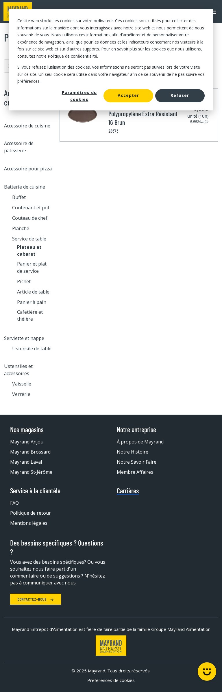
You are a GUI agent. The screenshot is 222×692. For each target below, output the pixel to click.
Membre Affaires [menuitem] (135, 472)
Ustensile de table (31, 348)
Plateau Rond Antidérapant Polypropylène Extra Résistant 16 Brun (142, 114)
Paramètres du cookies (79, 96)
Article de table (33, 292)
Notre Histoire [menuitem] (132, 452)
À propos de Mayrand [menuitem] (140, 442)
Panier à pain (31, 302)
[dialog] (111, 59)
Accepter (128, 95)
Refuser (180, 95)
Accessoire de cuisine (27, 126)
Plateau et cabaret (29, 250)
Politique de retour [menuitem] (30, 513)
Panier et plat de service (32, 267)
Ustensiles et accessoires (18, 369)
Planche (20, 228)
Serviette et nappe (24, 338)
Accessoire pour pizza (28, 169)
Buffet (19, 197)
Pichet (24, 281)
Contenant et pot (30, 207)
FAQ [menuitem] (14, 503)
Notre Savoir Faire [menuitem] (136, 462)
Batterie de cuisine (24, 187)
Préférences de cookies (111, 680)
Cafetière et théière (30, 315)
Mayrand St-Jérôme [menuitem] (31, 472)
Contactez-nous (35, 599)
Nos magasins (26, 429)
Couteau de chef (29, 218)
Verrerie (21, 394)
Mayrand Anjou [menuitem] (26, 442)
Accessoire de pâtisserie (19, 146)
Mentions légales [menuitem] (28, 523)
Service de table (29, 239)
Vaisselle (21, 384)
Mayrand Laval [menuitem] (26, 462)
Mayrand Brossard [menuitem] (30, 452)
